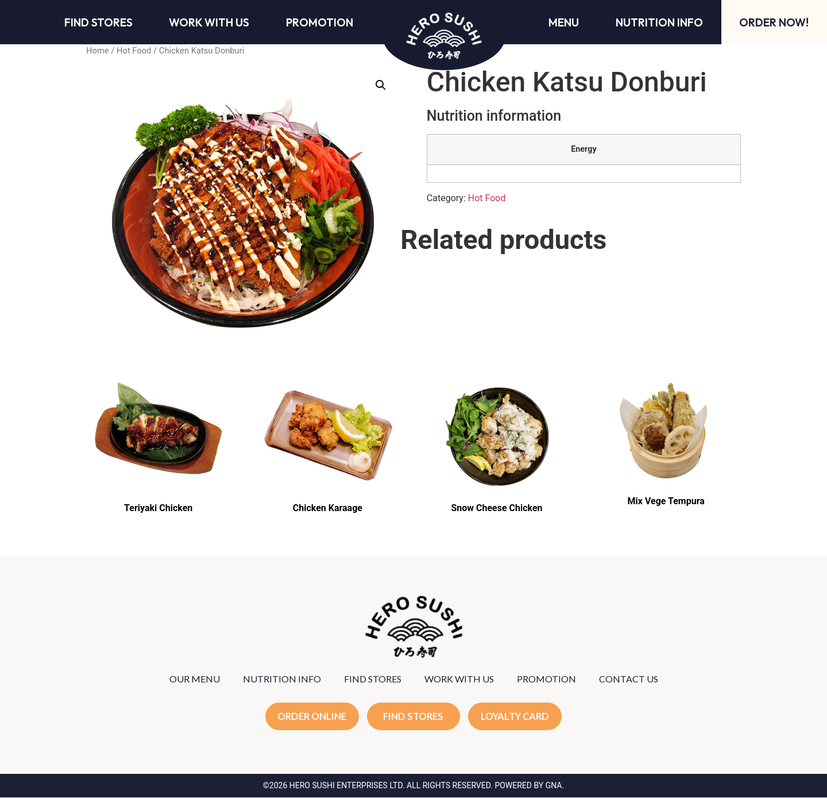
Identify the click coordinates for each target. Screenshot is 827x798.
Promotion (319, 22)
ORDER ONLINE (311, 717)
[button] (380, 85)
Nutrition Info (659, 22)
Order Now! (774, 22)
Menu (563, 22)
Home (97, 50)
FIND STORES (372, 678)
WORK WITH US (459, 678)
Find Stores (98, 22)
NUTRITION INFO (282, 678)
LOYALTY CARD (516, 717)
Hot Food (134, 50)
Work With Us (209, 22)
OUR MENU (194, 678)
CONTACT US (628, 678)
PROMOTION (546, 678)
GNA (554, 786)
